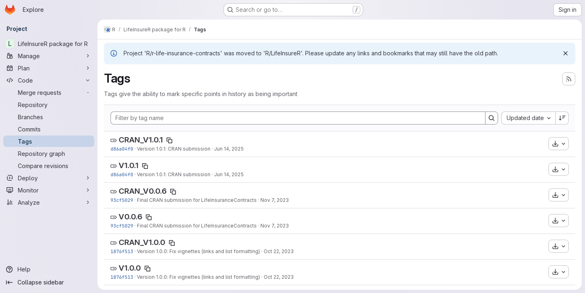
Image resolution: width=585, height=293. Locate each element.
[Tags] (48, 141)
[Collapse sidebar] (48, 282)
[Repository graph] (48, 153)
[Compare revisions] (48, 165)
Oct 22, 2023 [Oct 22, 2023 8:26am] (279, 251)
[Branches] (48, 116)
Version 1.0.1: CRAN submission (173, 149)
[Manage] (48, 55)
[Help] (48, 269)
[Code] (48, 80)
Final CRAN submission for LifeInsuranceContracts (197, 200)
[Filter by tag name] (297, 118)
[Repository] (48, 104)
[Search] (491, 118)
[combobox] (528, 118)
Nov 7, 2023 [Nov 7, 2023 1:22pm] (274, 200)
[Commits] (48, 129)
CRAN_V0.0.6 (143, 191)
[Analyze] (48, 202)
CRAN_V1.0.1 (141, 139)
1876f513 (121, 251)
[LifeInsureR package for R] (48, 43)
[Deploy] (48, 178)
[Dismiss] (565, 53)
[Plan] (48, 68)
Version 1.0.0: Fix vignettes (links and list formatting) (198, 251)
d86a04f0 (121, 149)
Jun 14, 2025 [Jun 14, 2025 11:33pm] (229, 149)
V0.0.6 (130, 216)
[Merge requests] (48, 92)
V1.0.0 (130, 268)
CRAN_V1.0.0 (142, 242)
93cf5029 (121, 200)
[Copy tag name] (169, 140)
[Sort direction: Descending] (562, 118)
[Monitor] (48, 190)
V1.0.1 (129, 165)
